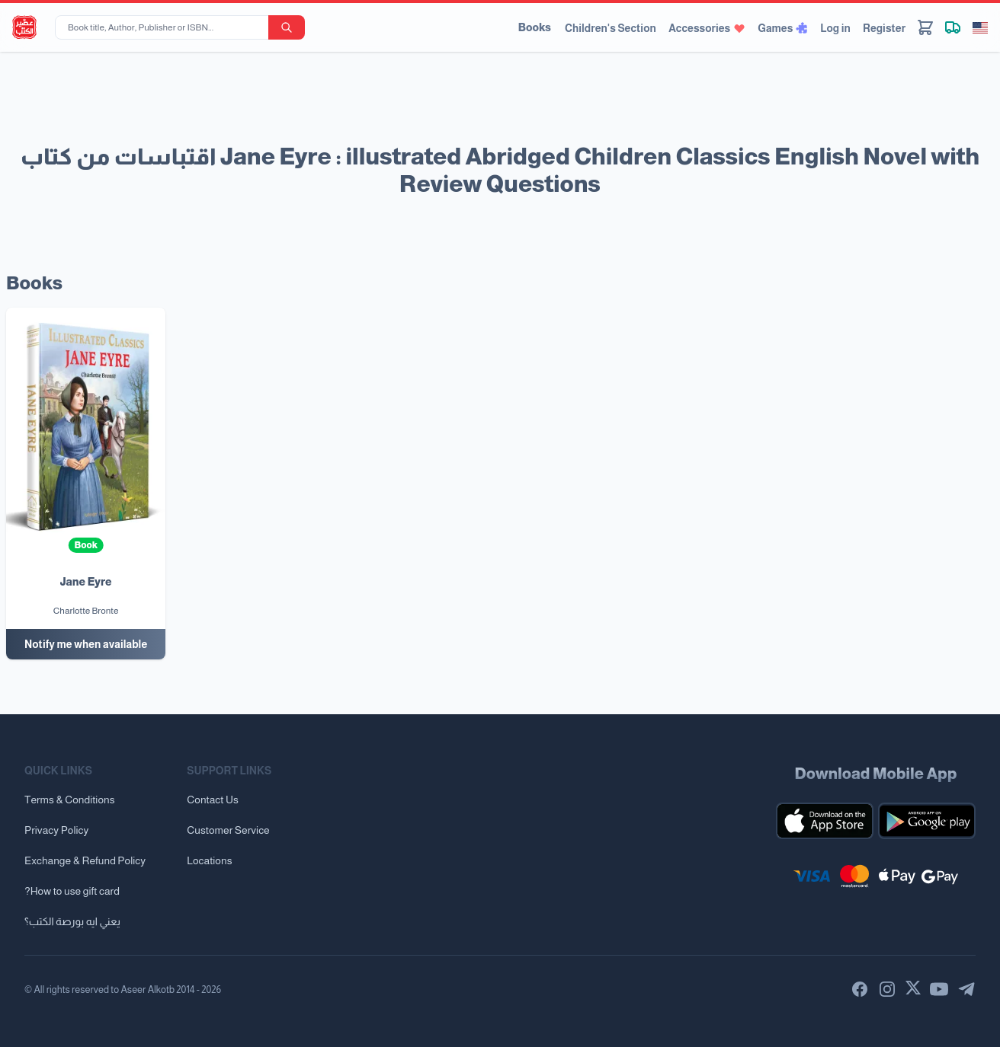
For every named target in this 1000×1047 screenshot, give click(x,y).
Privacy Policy (56, 830)
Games (783, 28)
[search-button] (286, 27)
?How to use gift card (72, 891)
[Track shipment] (952, 27)
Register (884, 28)
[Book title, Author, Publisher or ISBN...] (164, 27)
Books (534, 27)
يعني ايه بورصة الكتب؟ (72, 921)
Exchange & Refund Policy (85, 860)
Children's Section (610, 28)
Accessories (706, 28)
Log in (835, 28)
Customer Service (228, 830)
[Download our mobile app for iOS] (824, 821)
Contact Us (212, 799)
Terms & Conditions (69, 799)
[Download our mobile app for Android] (927, 821)
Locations (209, 860)
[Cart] (925, 27)
